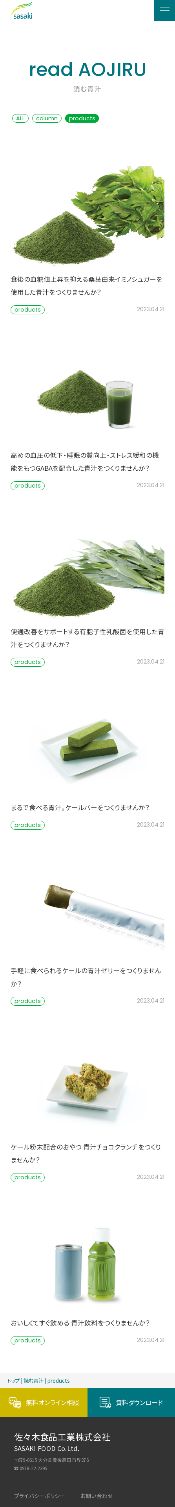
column (47, 118)
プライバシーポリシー (40, 1496)
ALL (20, 118)
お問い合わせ (96, 1496)
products (82, 118)
